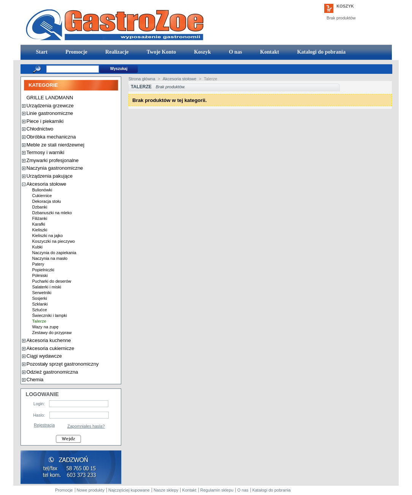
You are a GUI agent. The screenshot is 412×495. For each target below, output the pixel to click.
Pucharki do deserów (51, 281)
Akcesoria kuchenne (49, 340)
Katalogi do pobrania (320, 52)
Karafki (38, 224)
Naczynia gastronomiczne (55, 168)
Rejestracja (44, 425)
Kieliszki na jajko (47, 235)
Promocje (75, 52)
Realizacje (116, 52)
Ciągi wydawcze (44, 356)
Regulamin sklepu (216, 490)
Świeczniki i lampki (49, 315)
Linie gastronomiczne (50, 113)
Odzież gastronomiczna (52, 372)
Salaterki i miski (46, 287)
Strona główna (141, 78)
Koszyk (345, 6)
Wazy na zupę (45, 327)
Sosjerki (39, 298)
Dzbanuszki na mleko (52, 212)
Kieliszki (40, 230)
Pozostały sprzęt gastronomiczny (63, 364)
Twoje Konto (161, 52)
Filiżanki (40, 218)
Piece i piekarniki (45, 121)
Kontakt (269, 52)
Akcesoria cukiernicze (50, 348)
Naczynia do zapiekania (54, 252)
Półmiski (40, 275)
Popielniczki (43, 269)
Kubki (37, 247)
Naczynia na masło (50, 258)
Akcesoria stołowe (47, 184)
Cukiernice (42, 195)
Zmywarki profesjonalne (53, 160)
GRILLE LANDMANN (50, 97)
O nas (235, 52)
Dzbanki (40, 207)
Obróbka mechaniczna (51, 137)
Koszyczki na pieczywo (53, 241)
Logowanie (42, 394)
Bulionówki (42, 190)
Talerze (39, 321)
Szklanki (40, 304)
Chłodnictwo (40, 129)
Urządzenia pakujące (50, 176)
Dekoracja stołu (46, 201)
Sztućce (39, 309)
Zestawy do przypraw (52, 332)
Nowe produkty (91, 490)
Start (41, 52)
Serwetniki (42, 292)
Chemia (35, 379)
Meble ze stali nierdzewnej (55, 145)
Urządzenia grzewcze (50, 105)
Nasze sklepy (166, 490)
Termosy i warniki (46, 152)
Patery (38, 264)
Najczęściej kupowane (129, 490)
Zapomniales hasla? (86, 426)
